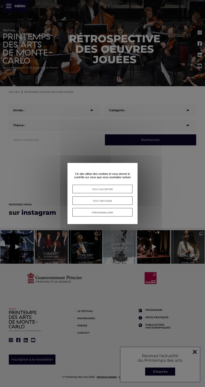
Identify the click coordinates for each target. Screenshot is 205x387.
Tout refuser (102, 201)
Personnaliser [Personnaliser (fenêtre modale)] (102, 212)
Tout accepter (102, 189)
